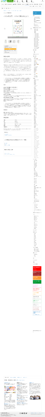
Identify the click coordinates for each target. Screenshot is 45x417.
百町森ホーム (5, 10)
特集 (33, 15)
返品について (19, 394)
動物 (34, 168)
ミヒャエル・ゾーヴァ (36, 137)
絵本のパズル (35, 219)
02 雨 (34, 234)
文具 (34, 222)
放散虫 (35, 19)
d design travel (35, 254)
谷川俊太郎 (35, 110)
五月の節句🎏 (35, 67)
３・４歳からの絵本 (36, 33)
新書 (15, 10)
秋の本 (35, 72)
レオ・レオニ (35, 154)
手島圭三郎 (35, 113)
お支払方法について (7, 382)
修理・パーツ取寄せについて (21, 399)
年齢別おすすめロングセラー (37, 27)
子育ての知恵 (35, 160)
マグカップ (35, 220)
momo (34, 255)
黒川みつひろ (35, 94)
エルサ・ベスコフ (36, 146)
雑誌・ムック (35, 252)
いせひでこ (35, 86)
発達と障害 (35, 193)
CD (33, 258)
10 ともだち (35, 243)
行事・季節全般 (35, 76)
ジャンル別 (12, 10)
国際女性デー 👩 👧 (36, 64)
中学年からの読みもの (36, 42)
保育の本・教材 (35, 174)
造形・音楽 (35, 178)
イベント (36, 6)
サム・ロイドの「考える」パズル (10, 154)
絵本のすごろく (35, 218)
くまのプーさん (35, 205)
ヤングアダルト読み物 (36, 47)
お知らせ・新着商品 (13, 377)
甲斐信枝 (35, 92)
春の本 (35, 65)
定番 (34, 52)
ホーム (3, 4)
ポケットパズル (7, 153)
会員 (33, 6)
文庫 (34, 196)
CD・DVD (40, 4)
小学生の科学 (35, 165)
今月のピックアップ (36, 54)
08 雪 (34, 241)
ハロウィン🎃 (35, 73)
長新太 (35, 112)
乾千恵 (35, 87)
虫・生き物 (35, 166)
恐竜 (34, 169)
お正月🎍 (35, 57)
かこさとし (35, 93)
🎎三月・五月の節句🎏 (8, 4)
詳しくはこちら (20, 380)
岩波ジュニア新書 (19, 10)
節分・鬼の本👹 (36, 58)
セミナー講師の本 (36, 175)
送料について (6, 393)
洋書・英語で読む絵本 (36, 201)
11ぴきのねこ (35, 227)
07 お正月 (35, 240)
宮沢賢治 (35, 122)
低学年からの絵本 (36, 38)
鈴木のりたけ (35, 104)
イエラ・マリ (35, 149)
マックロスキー (35, 148)
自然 (34, 184)
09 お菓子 (35, 242)
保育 (2, 8)
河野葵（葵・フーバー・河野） (37, 95)
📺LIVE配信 (14, 4)
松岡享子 (35, 120)
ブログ (40, 6)
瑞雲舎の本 (35, 21)
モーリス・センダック (36, 136)
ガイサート (35, 131)
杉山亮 (35, 102)
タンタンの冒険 (35, 207)
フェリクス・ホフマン (36, 147)
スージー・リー (35, 156)
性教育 (35, 186)
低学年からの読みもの (36, 39)
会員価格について (19, 385)
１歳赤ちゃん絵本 (36, 30)
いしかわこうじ (35, 85)
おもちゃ (23, 4)
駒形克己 (35, 96)
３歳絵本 (35, 32)
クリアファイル (35, 221)
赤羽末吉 (35, 228)
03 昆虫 (35, 235)
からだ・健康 (35, 185)
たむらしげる (35, 111)
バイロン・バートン (36, 157)
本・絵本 (27, 4)
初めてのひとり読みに (36, 40)
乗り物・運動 (36, 4)
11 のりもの (35, 244)
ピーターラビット (36, 204)
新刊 (34, 51)
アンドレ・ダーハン (36, 138)
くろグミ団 (35, 206)
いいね (35, 256)
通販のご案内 (7, 377)
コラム (31, 6)
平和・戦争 (35, 194)
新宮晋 (35, 101)
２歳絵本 (35, 31)
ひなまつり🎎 (35, 63)
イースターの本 (35, 66)
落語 (34, 192)
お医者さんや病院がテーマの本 (37, 187)
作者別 (34, 78)
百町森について (19, 377)
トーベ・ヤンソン (36, 155)
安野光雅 (35, 83)
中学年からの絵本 (36, 41)
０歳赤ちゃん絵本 (36, 29)
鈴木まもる (35, 105)
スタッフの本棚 (35, 247)
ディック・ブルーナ (36, 145)
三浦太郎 (35, 121)
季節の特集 (19, 4)
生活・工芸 (31, 4)
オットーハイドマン (36, 129)
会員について (25, 377)
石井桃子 (35, 84)
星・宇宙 (35, 167)
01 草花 (35, 233)
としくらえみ (35, 114)
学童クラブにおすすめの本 (37, 18)
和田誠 (35, 127)
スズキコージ (35, 103)
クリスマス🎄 (35, 75)
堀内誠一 (35, 119)
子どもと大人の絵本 (36, 48)
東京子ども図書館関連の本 (37, 20)
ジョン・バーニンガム (36, 140)
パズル (6, 144)
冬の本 (35, 74)
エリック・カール (36, 130)
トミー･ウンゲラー (36, 128)
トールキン (35, 139)
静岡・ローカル (35, 195)
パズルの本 (6, 134)
